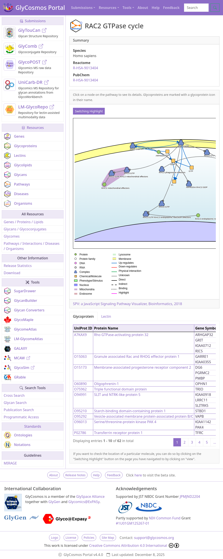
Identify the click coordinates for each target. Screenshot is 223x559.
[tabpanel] (144, 385)
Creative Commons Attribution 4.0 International (134, 545)
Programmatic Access (21, 417)
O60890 (80, 383)
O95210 (80, 411)
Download (12, 272)
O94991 (80, 394)
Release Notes (75, 475)
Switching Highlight (89, 111)
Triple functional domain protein (120, 389)
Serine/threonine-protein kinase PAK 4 (125, 421)
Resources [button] (107, 7)
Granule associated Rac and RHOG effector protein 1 (136, 356)
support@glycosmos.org (154, 537)
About (143, 7)
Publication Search (19, 409)
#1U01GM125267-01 (132, 523)
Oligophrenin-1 (106, 383)
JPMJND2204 (190, 496)
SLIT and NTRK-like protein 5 (117, 394)
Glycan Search (15, 402)
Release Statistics (18, 265)
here (138, 475)
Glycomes (12, 236)
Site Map (108, 537)
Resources (33, 127)
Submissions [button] (82, 7)
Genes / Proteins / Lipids (23, 222)
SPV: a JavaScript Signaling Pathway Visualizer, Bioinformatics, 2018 (127, 303)
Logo (54, 537)
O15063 (80, 356)
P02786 (80, 432)
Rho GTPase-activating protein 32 (121, 334)
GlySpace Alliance (90, 496)
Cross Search (14, 395)
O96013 (80, 421)
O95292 (80, 416)
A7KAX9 (80, 334)
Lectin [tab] (106, 316)
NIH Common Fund (165, 518)
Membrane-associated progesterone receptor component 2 (142, 367)
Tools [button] (127, 7)
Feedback (171, 7)
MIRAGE (10, 463)
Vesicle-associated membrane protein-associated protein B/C (143, 416)
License (71, 537)
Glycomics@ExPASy (84, 501)
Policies (89, 537)
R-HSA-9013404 (85, 68)
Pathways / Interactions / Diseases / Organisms (31, 246)
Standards (32, 426)
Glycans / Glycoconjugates (25, 229)
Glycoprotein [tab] (83, 316)
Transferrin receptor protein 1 (118, 432)
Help (156, 7)
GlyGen (54, 501)
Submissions (33, 21)
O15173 (80, 367)
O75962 (80, 389)
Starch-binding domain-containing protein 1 (130, 411)
